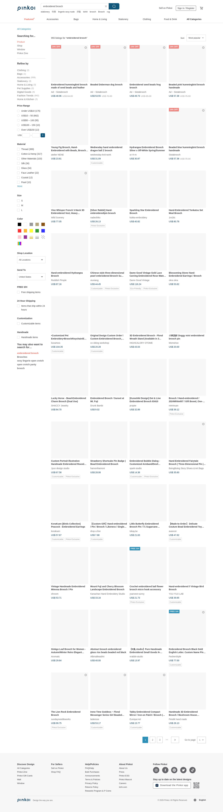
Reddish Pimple (59, 280)
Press (121, 772)
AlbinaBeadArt (97, 656)
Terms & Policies (92, 779)
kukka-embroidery (138, 217)
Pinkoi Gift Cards (25, 776)
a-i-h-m (133, 154)
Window (21, 49)
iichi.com (123, 787)
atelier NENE (57, 154)
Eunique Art (135, 719)
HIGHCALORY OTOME (141, 343)
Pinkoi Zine (22, 53)
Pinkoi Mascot (125, 779)
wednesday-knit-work (100, 154)
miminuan (173, 405)
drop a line (95, 531)
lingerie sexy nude (66, 12)
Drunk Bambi (96, 405)
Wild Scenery (57, 217)
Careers (122, 783)
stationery (45, 12)
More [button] (19, 186)
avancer (173, 531)
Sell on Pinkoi (165, 8)
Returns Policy (91, 787)
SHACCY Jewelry (59, 405)
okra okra (173, 280)
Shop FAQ (56, 772)
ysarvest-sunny (137, 593)
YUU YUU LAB (176, 593)
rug (108, 12)
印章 (54, 12)
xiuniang (94, 280)
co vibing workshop (99, 343)
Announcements (92, 776)
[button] (43, 135)
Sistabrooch (62, 92)
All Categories (24, 29)
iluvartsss (55, 343)
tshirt (85, 12)
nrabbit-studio (136, 656)
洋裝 (79, 12)
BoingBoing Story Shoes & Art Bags (186, 468)
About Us (123, 768)
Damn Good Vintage (140, 280)
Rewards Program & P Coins (98, 791)
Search (114, 6)
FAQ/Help (89, 768)
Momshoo (173, 343)
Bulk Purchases (92, 772)
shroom (55, 593)
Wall (19, 779)
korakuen (55, 531)
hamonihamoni (97, 468)
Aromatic (55, 656)
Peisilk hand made (178, 719)
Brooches (22, 357)
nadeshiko (95, 217)
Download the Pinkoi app (172, 785)
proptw (133, 405)
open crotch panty (26, 364)
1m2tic (172, 217)
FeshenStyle (175, 656)
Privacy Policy (91, 783)
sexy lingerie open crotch (30, 360)
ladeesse (94, 719)
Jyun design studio (60, 468)
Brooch (101, 12)
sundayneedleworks (61, 719)
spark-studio (136, 468)
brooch (93, 12)
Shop (19, 45)
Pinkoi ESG (124, 776)
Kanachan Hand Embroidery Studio (107, 593)
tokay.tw (133, 531)
